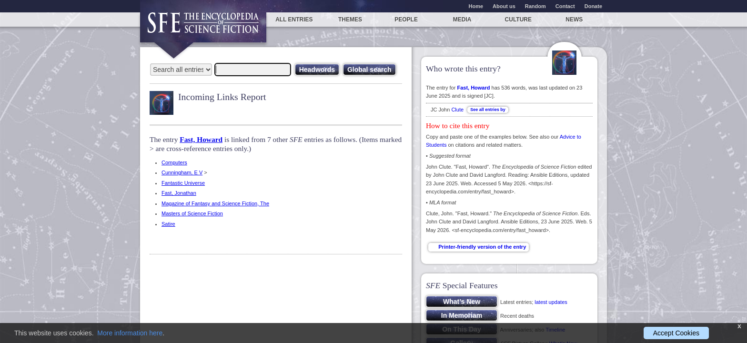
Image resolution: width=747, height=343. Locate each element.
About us (504, 6)
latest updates (551, 302)
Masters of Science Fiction (192, 213)
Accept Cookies (676, 333)
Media (462, 19)
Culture (518, 19)
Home (476, 6)
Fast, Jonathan (179, 193)
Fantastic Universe (183, 183)
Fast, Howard (201, 139)
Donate (593, 6)
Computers (174, 162)
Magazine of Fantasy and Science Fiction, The (215, 203)
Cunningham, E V (182, 172)
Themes (350, 19)
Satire (168, 224)
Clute (457, 109)
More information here (129, 333)
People (406, 19)
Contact (565, 6)
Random (535, 6)
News (574, 19)
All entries (294, 19)
